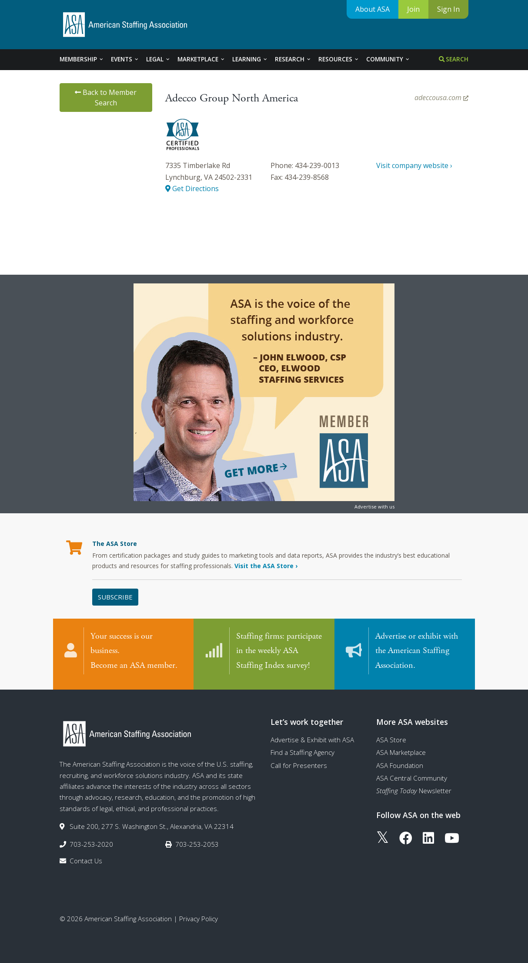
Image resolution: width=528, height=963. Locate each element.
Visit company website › (414, 165)
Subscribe (115, 597)
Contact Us (86, 857)
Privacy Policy (198, 915)
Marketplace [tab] (201, 59)
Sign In (448, 9)
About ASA (372, 9)
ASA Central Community (411, 774)
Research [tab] (293, 59)
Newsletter (413, 787)
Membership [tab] (82, 59)
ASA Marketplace (401, 749)
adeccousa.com (441, 97)
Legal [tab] (158, 59)
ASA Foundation (399, 762)
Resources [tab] (338, 59)
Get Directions (192, 188)
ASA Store (391, 736)
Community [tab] (388, 59)
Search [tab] (453, 59)
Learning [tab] (250, 59)
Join (413, 9)
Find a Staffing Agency (302, 749)
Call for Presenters (299, 762)
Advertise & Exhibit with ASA (312, 736)
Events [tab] (125, 59)
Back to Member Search (106, 98)
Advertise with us (374, 506)
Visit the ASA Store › (265, 566)
